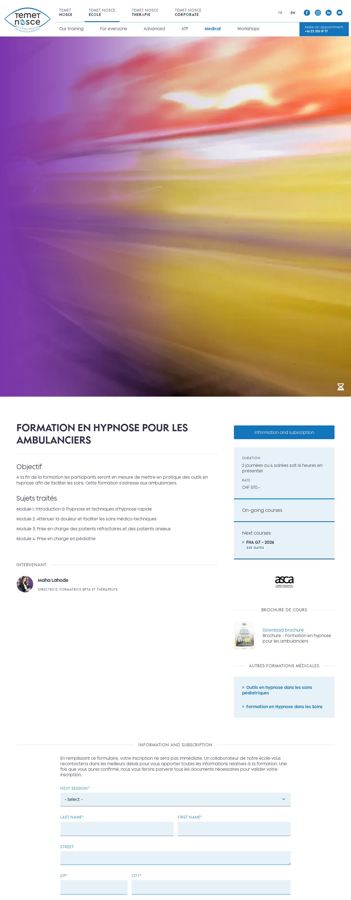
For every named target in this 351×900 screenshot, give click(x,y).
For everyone (113, 28)
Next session (74, 791)
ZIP (63, 878)
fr (282, 13)
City (136, 878)
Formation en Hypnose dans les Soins (284, 708)
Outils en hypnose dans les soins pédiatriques (277, 691)
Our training (71, 28)
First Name (189, 820)
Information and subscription (284, 432)
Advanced (154, 28)
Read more (116, 585)
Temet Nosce (102, 12)
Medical (212, 28)
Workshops (248, 28)
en (294, 13)
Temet (65, 12)
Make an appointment (325, 29)
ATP (184, 28)
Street (67, 849)
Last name (71, 820)
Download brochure (283, 631)
